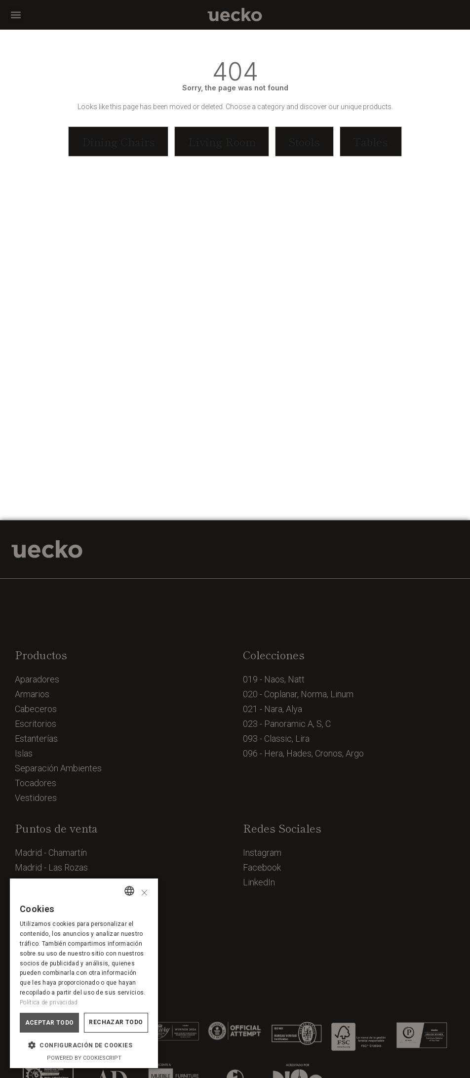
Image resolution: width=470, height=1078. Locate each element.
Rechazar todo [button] (116, 1022)
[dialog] (84, 973)
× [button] (144, 891)
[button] (15, 15)
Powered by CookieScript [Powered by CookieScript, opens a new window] (84, 1058)
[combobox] (129, 891)
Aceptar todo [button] (49, 1022)
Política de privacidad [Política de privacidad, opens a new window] (49, 1002)
